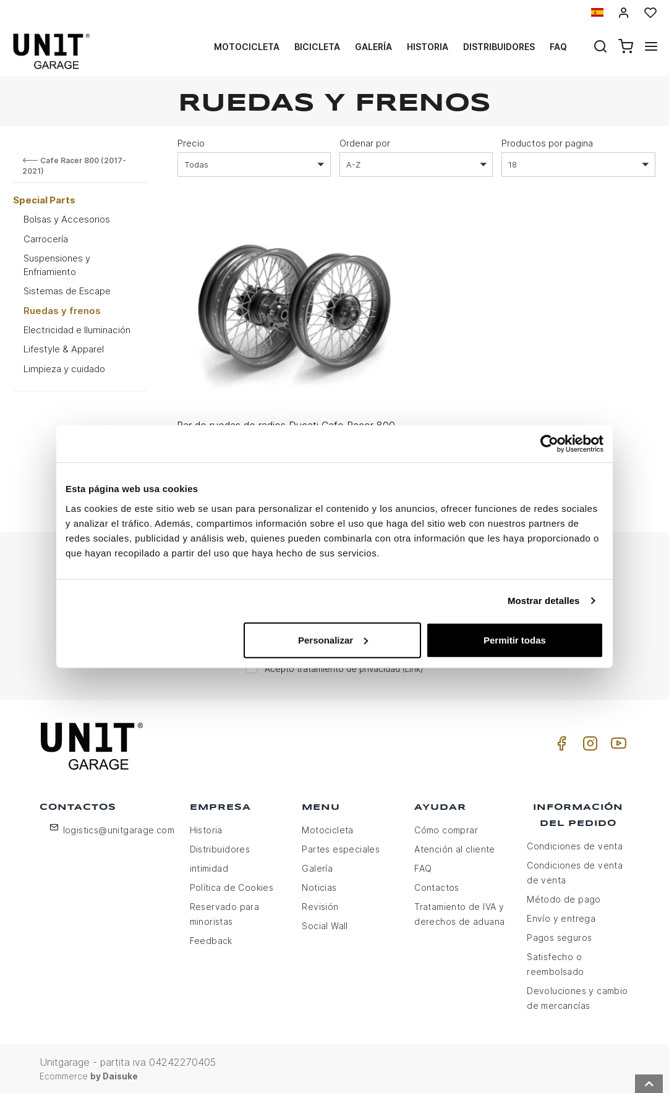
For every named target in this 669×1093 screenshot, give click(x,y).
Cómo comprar (446, 828)
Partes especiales (341, 848)
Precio (191, 143)
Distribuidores (499, 46)
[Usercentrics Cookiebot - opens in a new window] (549, 444)
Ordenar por (364, 143)
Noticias (319, 886)
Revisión (320, 905)
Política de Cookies (232, 886)
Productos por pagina (547, 143)
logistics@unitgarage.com (119, 828)
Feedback (211, 939)
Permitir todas (515, 639)
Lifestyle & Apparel (63, 349)
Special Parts (44, 200)
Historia (427, 46)
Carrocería (45, 239)
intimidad (209, 867)
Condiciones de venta (575, 845)
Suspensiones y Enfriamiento (56, 264)
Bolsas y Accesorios (66, 219)
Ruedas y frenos (62, 311)
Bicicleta (317, 46)
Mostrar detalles (544, 600)
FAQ (423, 867)
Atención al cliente (454, 848)
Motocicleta (246, 46)
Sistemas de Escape (67, 291)
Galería (373, 46)
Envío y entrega (561, 917)
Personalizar (333, 639)
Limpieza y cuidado (64, 369)
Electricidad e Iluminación (76, 330)
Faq (558, 46)
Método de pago (564, 898)
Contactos (436, 886)
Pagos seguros (559, 936)
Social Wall (324, 924)
